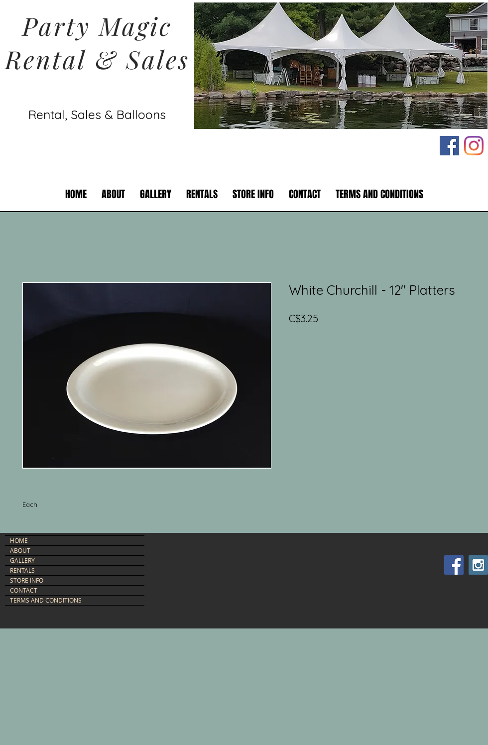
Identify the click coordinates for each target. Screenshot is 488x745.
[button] (202, 194)
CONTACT (23, 590)
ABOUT (20, 550)
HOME (19, 540)
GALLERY (22, 560)
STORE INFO (26, 580)
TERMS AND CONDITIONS (46, 600)
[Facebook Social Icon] (449, 145)
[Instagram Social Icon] (478, 565)
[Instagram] (474, 145)
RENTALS (22, 570)
